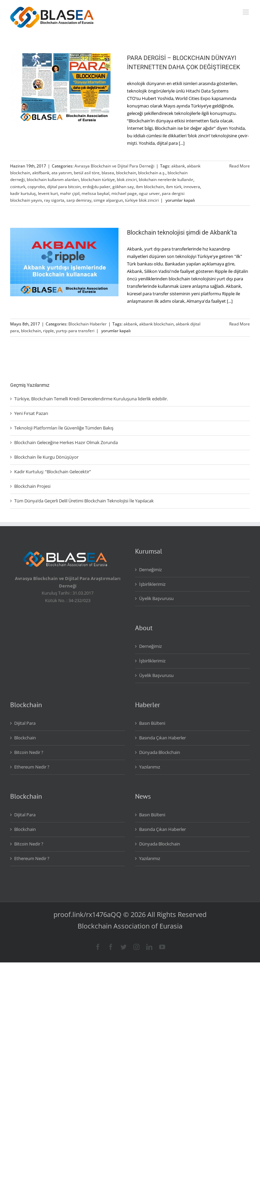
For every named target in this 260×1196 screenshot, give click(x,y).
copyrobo (36, 187)
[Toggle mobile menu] (246, 12)
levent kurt (48, 193)
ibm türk (173, 187)
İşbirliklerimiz (152, 584)
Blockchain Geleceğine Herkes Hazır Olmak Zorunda (66, 442)
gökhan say (123, 187)
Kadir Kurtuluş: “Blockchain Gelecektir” (52, 472)
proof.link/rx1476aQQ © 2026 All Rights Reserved (130, 914)
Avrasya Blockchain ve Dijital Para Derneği (114, 166)
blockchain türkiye (98, 179)
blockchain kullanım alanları (53, 179)
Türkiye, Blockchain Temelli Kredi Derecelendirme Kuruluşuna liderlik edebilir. (91, 399)
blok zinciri (127, 179)
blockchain (126, 173)
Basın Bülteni (152, 723)
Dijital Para (25, 723)
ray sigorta (54, 200)
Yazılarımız (149, 767)
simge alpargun (108, 200)
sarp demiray (78, 200)
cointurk (17, 187)
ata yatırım (61, 173)
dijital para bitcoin (64, 187)
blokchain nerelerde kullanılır (166, 179)
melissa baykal (95, 193)
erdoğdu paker (96, 187)
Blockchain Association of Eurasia (130, 926)
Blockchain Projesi (32, 486)
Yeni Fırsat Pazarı (31, 413)
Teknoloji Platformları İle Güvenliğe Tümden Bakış (63, 428)
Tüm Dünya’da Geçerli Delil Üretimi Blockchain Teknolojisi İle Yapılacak (84, 501)
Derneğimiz (150, 569)
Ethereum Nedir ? (31, 767)
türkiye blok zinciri (142, 200)
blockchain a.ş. (152, 173)
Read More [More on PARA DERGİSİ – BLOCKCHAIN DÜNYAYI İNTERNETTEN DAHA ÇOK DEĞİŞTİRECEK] (239, 166)
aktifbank (40, 173)
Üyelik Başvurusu (156, 598)
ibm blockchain (150, 187)
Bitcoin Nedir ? (28, 752)
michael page (124, 193)
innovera (191, 187)
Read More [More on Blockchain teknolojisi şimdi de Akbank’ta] (239, 324)
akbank (178, 166)
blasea (108, 173)
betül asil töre (87, 173)
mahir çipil (70, 193)
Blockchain (25, 738)
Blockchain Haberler (87, 324)
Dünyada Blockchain (159, 752)
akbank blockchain (156, 324)
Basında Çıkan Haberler (162, 738)
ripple (48, 331)
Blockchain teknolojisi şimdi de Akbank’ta (182, 232)
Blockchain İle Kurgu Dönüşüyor (46, 457)
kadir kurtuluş (23, 193)
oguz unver (149, 193)
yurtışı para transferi (75, 331)
